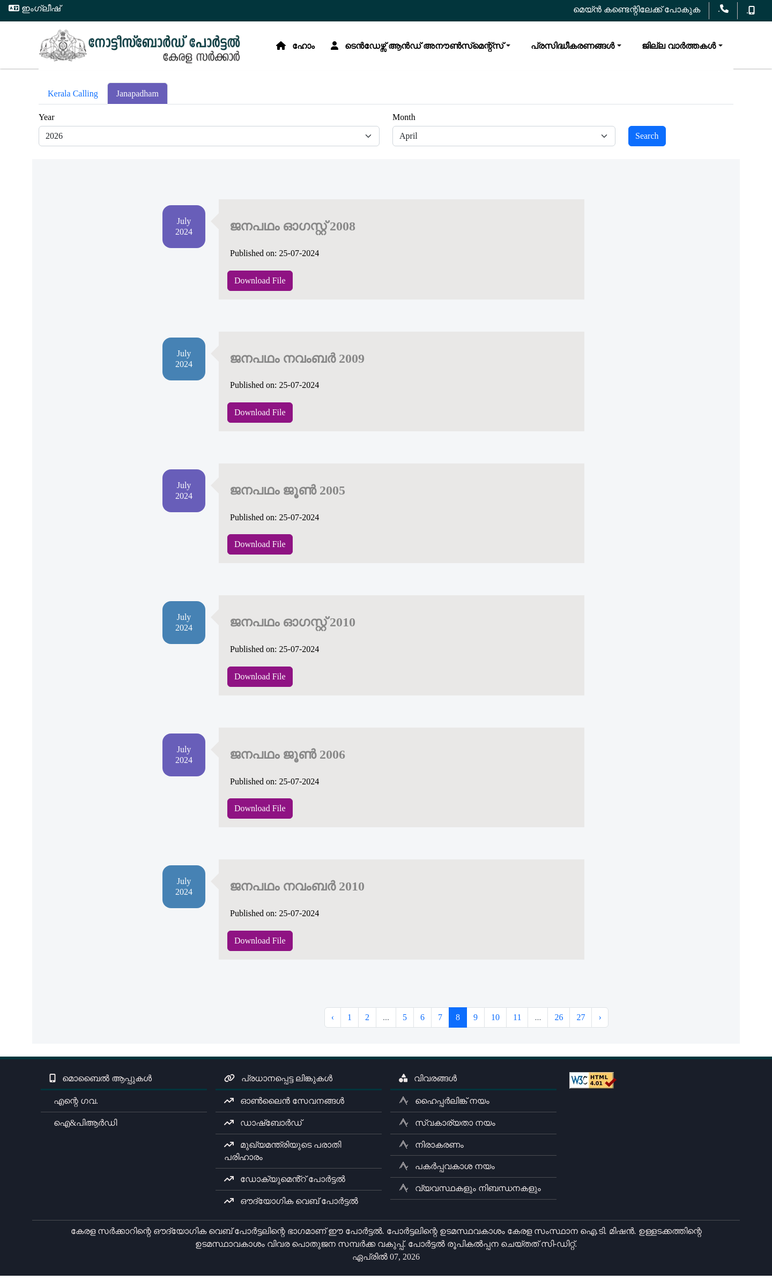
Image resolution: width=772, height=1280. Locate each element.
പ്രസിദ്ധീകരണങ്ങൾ (341, 77)
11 (517, 1021)
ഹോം (66, 77)
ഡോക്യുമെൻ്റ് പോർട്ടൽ (284, 1183)
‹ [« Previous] (332, 1021)
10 (495, 1021)
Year (46, 121)
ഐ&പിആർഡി (83, 1127)
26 (558, 1021)
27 (580, 1021)
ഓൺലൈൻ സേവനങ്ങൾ (284, 1105)
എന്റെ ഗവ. (73, 1105)
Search (647, 140)
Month (403, 121)
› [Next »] (599, 1021)
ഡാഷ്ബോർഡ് (263, 1127)
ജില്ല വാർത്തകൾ (447, 77)
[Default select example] (209, 140)
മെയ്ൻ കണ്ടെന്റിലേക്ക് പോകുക (636, 9)
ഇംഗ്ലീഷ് (35, 8)
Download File (260, 284)
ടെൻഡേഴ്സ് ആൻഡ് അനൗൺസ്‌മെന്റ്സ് (187, 77)
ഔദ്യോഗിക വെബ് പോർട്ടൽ (291, 1205)
